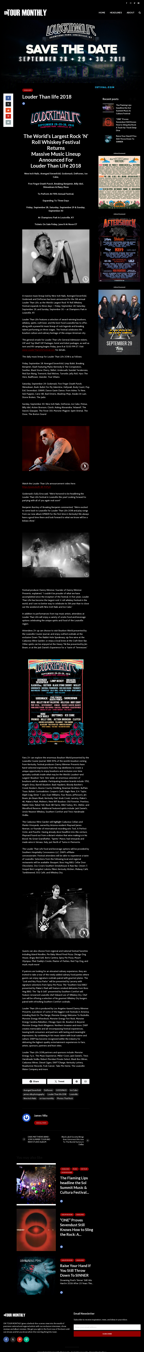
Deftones (48, 1090)
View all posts (41, 1123)
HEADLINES (116, 12)
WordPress (102, 1347)
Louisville (74, 1094)
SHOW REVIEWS (67, 1172)
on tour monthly (47, 1098)
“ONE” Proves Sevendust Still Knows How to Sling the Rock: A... (76, 1227)
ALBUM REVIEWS (67, 1215)
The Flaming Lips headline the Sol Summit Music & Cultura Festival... (74, 1185)
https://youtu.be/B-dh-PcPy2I (36, 487)
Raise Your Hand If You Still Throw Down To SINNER (75, 1270)
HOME (102, 12)
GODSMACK (61, 1090)
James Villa (27, 103)
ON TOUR (84, 1169)
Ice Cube (73, 1090)
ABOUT (130, 12)
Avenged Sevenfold (32, 1090)
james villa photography (34, 1094)
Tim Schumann (67, 1201)
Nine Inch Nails (30, 1098)
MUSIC (75, 1169)
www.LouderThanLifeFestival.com (38, 350)
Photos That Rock (65, 1098)
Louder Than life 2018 (57, 1094)
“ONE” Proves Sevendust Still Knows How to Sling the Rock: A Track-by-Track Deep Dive (126, 125)
